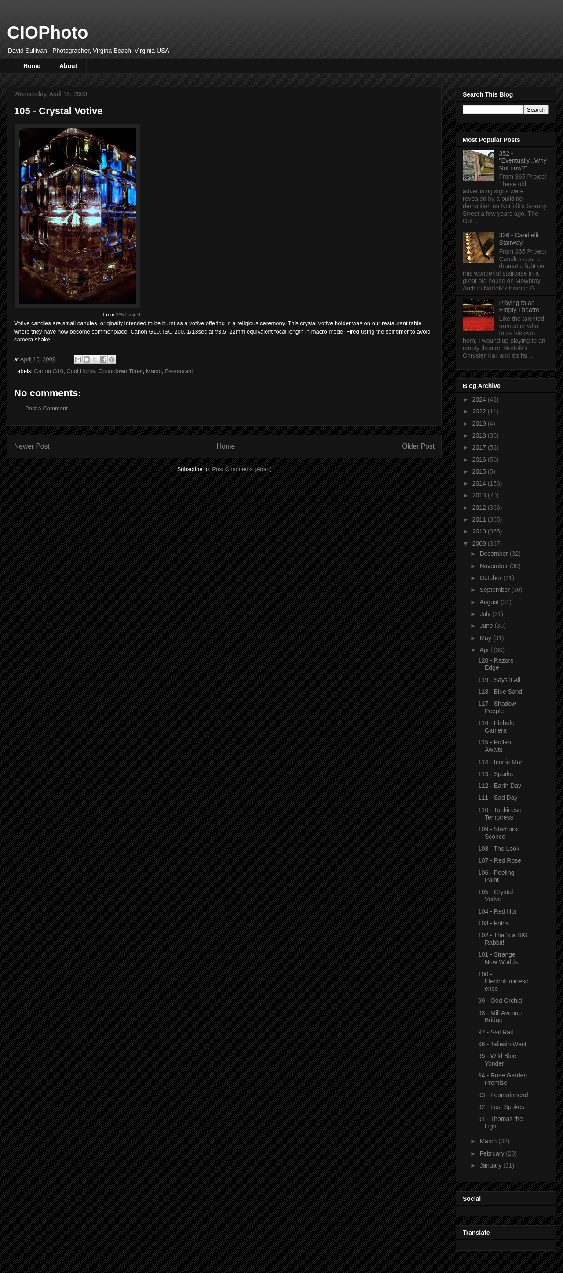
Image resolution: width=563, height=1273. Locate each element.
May (486, 638)
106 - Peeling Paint (496, 876)
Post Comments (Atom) (241, 469)
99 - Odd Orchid (500, 1000)
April (486, 649)
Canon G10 (49, 371)
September (495, 589)
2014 (480, 483)
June (486, 625)
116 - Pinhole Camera (496, 726)
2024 (480, 399)
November (494, 565)
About (68, 65)
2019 (480, 423)
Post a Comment (46, 408)
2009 (480, 543)
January (491, 1165)
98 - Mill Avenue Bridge (500, 1016)
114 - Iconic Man (501, 761)
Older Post (418, 446)
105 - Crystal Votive (495, 896)
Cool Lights (80, 371)
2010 (480, 531)
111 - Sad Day (498, 797)
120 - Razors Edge (495, 664)
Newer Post (32, 446)
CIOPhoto (47, 32)
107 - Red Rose (499, 860)
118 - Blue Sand (500, 691)
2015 (480, 471)
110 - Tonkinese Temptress (500, 813)
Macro (154, 371)
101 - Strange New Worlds (498, 958)
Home (31, 65)
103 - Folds (493, 923)
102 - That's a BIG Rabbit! (503, 939)
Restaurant (179, 371)
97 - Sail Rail (495, 1032)
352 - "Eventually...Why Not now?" (523, 161)
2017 (480, 447)
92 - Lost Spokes (501, 1106)
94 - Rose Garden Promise (502, 1079)
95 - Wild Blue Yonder (497, 1059)
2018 (480, 435)
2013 (480, 495)
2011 (480, 519)
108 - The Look (498, 848)
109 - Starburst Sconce (498, 833)
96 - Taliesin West (502, 1044)
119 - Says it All (499, 679)
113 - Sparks (495, 773)
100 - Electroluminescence (503, 982)
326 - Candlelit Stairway (519, 239)
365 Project (128, 314)
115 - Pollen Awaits (494, 746)
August (489, 602)
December (494, 553)
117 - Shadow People (497, 707)
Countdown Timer (121, 371)
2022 (480, 411)
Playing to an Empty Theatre (519, 306)
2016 (480, 459)
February (492, 1153)
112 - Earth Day (499, 785)
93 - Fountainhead (503, 1095)
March (488, 1141)
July (485, 613)
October (491, 577)
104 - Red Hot (497, 911)
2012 (480, 507)
